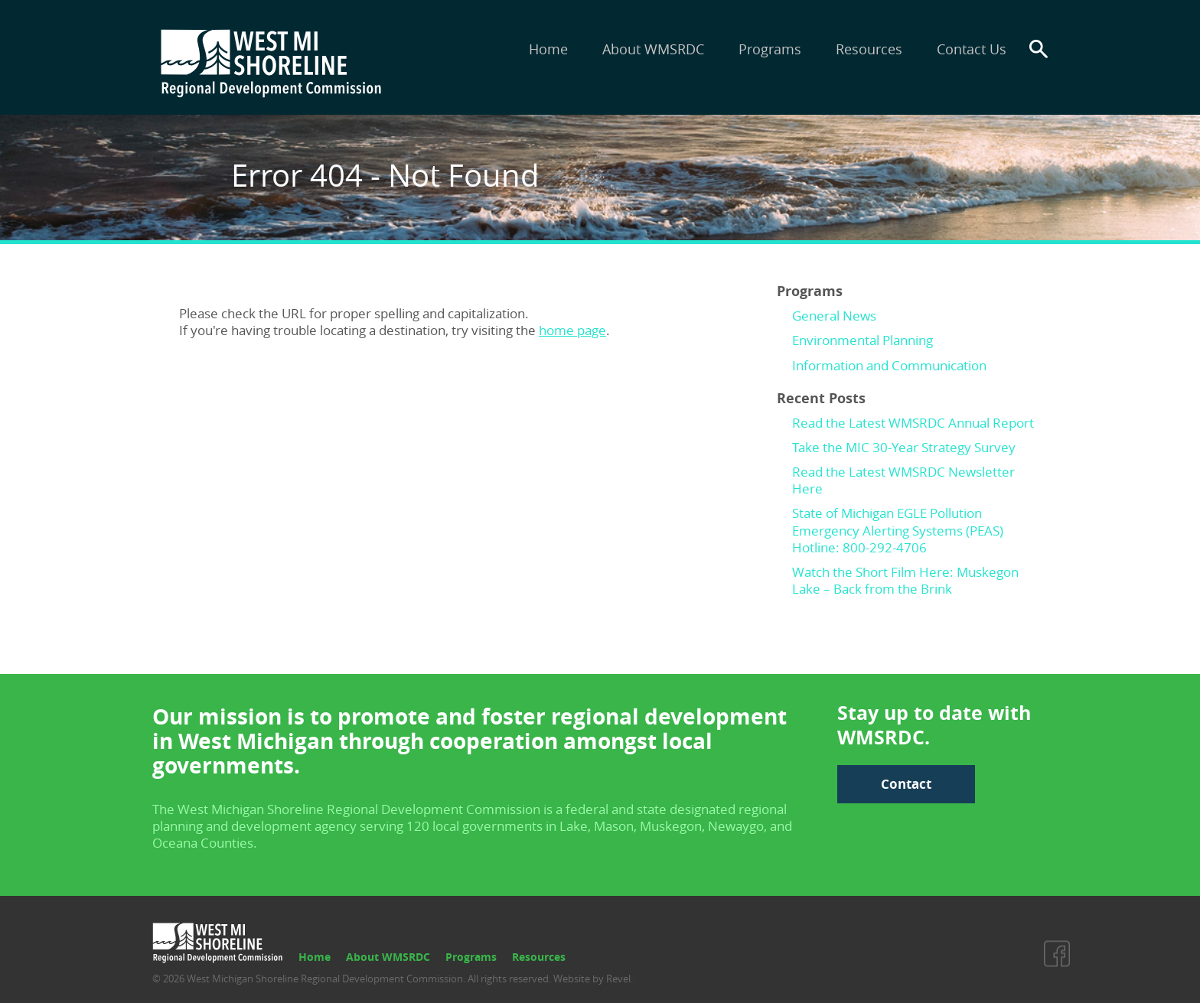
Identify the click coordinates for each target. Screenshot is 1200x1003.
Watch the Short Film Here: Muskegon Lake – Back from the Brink (905, 580)
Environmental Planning (862, 340)
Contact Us (971, 49)
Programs (770, 49)
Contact (906, 784)
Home (548, 49)
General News (834, 315)
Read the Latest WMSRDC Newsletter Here (903, 480)
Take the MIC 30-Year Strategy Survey (904, 447)
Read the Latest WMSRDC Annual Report (913, 422)
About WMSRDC (653, 49)
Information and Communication (889, 365)
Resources (869, 49)
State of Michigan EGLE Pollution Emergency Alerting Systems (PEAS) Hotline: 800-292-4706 (897, 529)
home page (572, 330)
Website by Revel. (592, 978)
